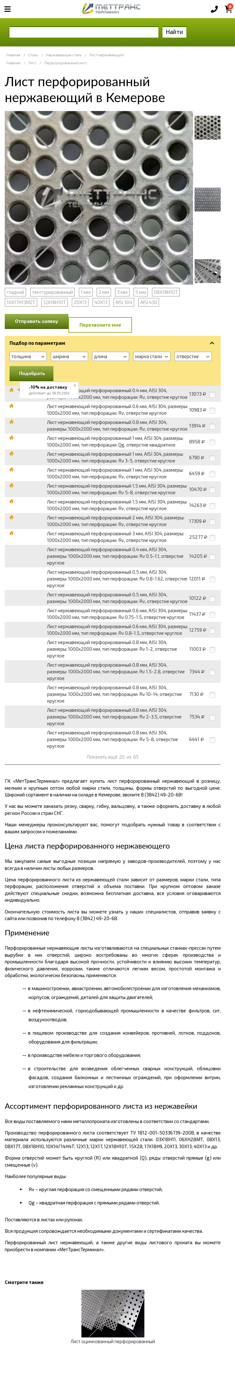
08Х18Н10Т (166, 292)
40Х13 (100, 302)
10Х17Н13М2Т (21, 302)
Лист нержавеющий (106, 55)
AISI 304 (123, 302)
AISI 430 (148, 302)
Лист (32, 63)
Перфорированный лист (65, 63)
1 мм (86, 292)
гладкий (15, 292)
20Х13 (80, 302)
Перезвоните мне (100, 325)
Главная (13, 55)
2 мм (104, 292)
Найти (174, 31)
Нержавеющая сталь (63, 55)
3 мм (122, 292)
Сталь (33, 55)
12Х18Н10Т (54, 302)
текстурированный (52, 292)
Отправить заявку (36, 321)
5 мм (140, 292)
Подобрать (32, 373)
